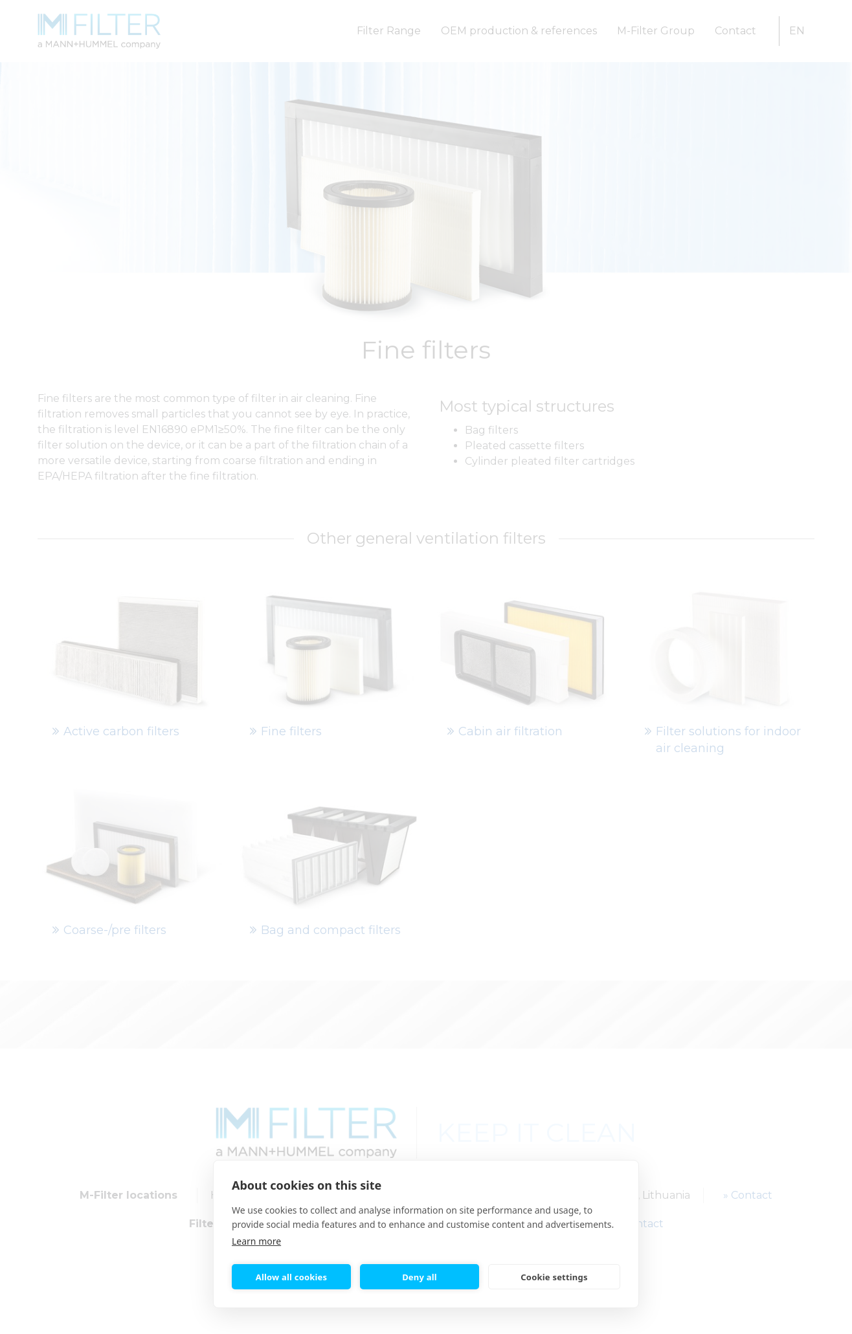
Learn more (256, 1241)
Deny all (419, 1277)
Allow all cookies (292, 1277)
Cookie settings (554, 1277)
